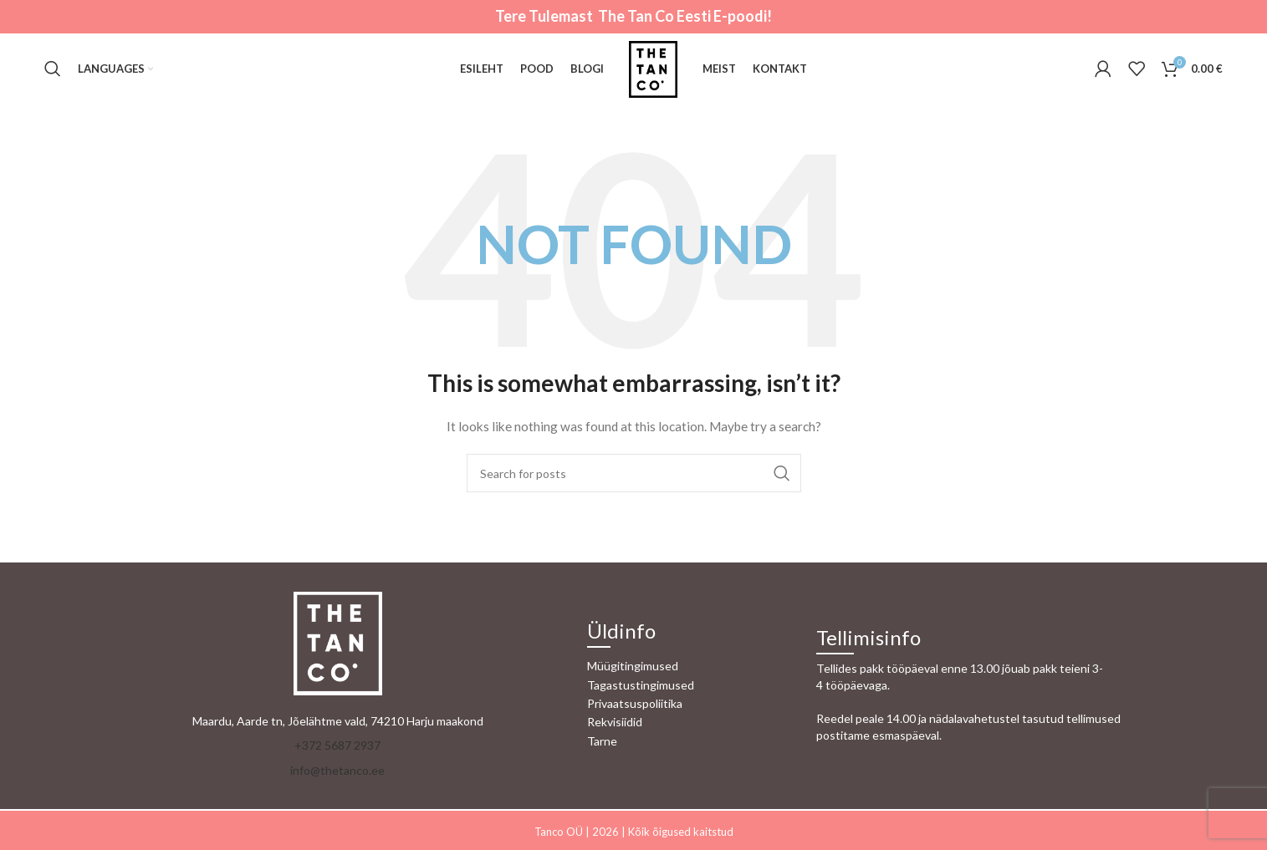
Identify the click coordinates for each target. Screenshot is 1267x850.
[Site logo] (653, 67)
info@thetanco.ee (337, 770)
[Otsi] (52, 69)
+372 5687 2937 (337, 745)
